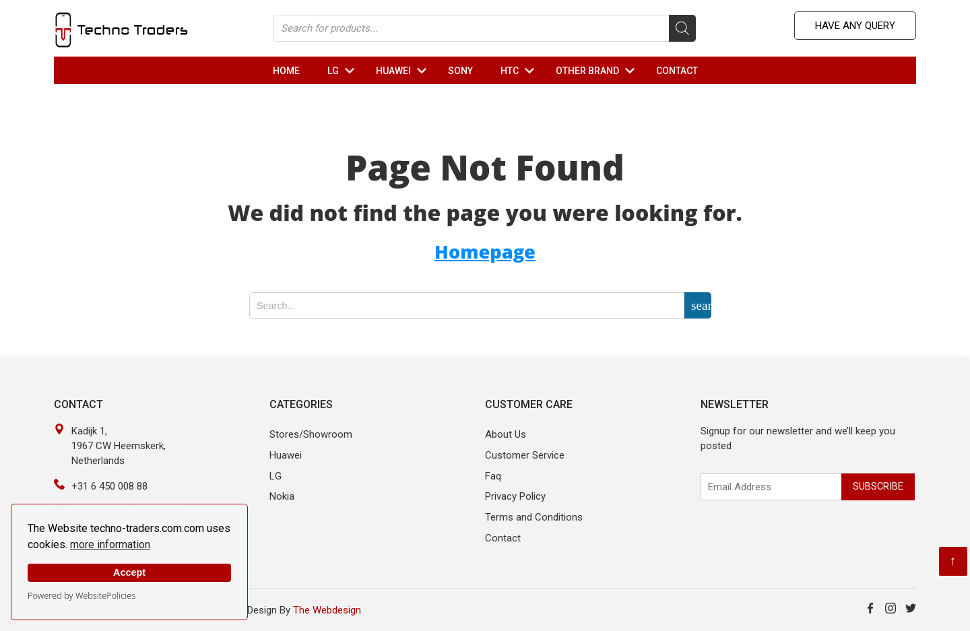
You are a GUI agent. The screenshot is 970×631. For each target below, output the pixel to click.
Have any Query (855, 26)
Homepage (485, 251)
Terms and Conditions (534, 517)
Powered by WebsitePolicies (81, 595)
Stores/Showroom (310, 434)
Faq (493, 476)
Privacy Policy (515, 496)
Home (286, 70)
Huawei (285, 455)
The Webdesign (327, 610)
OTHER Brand (598, 70)
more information (110, 544)
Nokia (281, 496)
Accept (129, 572)
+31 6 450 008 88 (109, 486)
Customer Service (524, 455)
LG (343, 70)
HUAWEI (404, 70)
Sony (460, 70)
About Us (505, 434)
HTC (520, 70)
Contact (677, 70)
